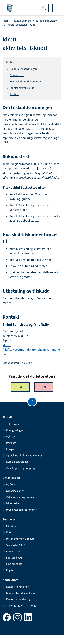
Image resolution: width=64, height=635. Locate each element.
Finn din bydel (12, 558)
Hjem (6, 21)
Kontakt (12, 94)
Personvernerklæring (17, 599)
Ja (20, 387)
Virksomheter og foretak (18, 497)
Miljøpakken (11, 503)
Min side (9, 526)
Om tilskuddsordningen (21, 69)
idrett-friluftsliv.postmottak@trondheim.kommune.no (31, 349)
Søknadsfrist (15, 75)
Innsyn (8, 449)
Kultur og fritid (22, 21)
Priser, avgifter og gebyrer (19, 539)
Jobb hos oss (12, 424)
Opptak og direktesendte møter (22, 455)
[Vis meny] (56, 8)
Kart (7, 532)
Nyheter (9, 437)
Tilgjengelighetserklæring (19, 605)
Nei (43, 387)
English (9, 570)
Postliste (9, 443)
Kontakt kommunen (16, 587)
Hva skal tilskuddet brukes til (24, 81)
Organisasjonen (13, 491)
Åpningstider (12, 551)
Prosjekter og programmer (20, 510)
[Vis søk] (44, 8)
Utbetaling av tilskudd (20, 88)
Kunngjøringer (13, 430)
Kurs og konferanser (16, 462)
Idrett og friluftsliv (46, 21)
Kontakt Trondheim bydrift (20, 593)
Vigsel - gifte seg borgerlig (19, 468)
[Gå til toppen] (32, 401)
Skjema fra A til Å (14, 545)
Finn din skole (12, 564)
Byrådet (9, 484)
